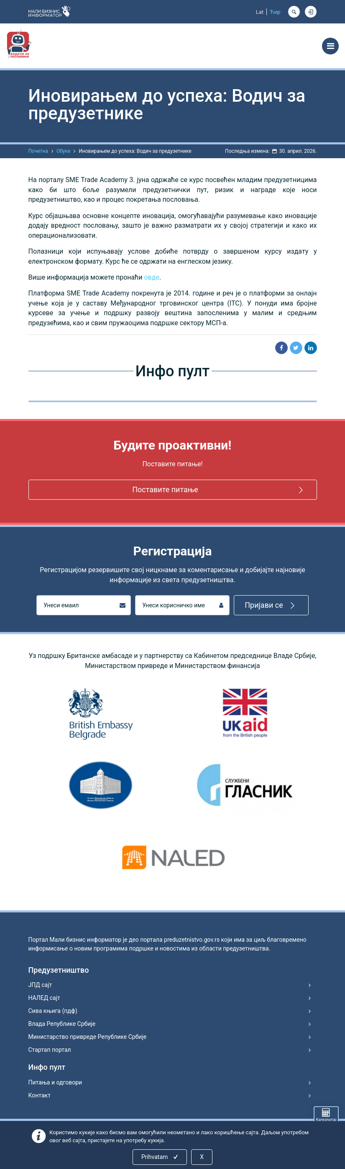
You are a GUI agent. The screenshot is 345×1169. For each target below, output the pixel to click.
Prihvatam (160, 1157)
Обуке (63, 151)
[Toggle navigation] (330, 46)
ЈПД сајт (40, 984)
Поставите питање (219, 490)
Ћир (275, 12)
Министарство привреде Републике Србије (87, 1036)
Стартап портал (49, 1049)
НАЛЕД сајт (44, 997)
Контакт (39, 1095)
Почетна (38, 151)
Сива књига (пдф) (52, 1010)
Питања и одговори (55, 1082)
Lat (259, 12)
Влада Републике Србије (62, 1023)
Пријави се (271, 605)
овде (151, 277)
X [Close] (202, 1157)
